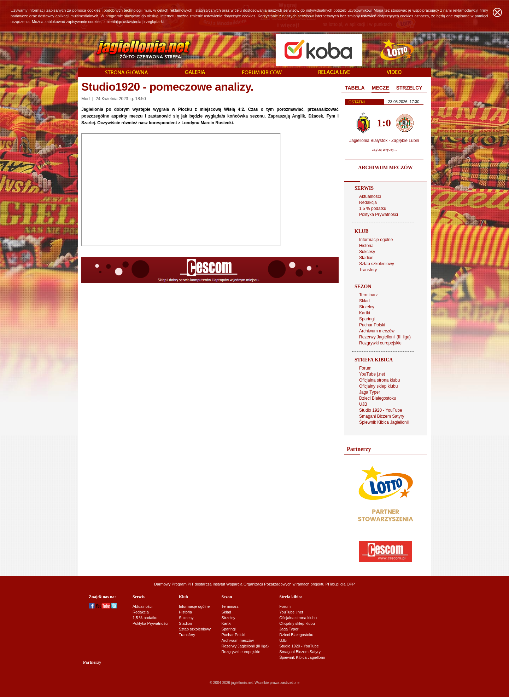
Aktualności (370, 196)
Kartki (364, 312)
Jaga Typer (369, 392)
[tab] (355, 88)
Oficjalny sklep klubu (378, 386)
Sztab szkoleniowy (376, 263)
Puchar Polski (372, 324)
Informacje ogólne (376, 239)
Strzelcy (366, 306)
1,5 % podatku (372, 208)
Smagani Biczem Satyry (381, 416)
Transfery (368, 269)
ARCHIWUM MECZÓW (385, 167)
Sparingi (367, 318)
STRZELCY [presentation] (409, 88)
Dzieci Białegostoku (377, 398)
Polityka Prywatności (378, 214)
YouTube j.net (372, 374)
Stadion (366, 257)
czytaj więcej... (384, 149)
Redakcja (368, 202)
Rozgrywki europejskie (380, 343)
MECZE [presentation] (380, 88)
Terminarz (368, 294)
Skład (364, 300)
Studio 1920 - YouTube (380, 410)
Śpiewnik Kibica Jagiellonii (384, 422)
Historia (366, 245)
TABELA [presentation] (355, 88)
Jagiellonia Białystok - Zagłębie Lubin (384, 140)
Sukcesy (367, 251)
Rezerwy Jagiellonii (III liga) (385, 337)
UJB (363, 404)
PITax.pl (332, 584)
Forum (365, 368)
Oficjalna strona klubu (379, 380)
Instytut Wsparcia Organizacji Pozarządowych (252, 584)
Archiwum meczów (376, 330)
